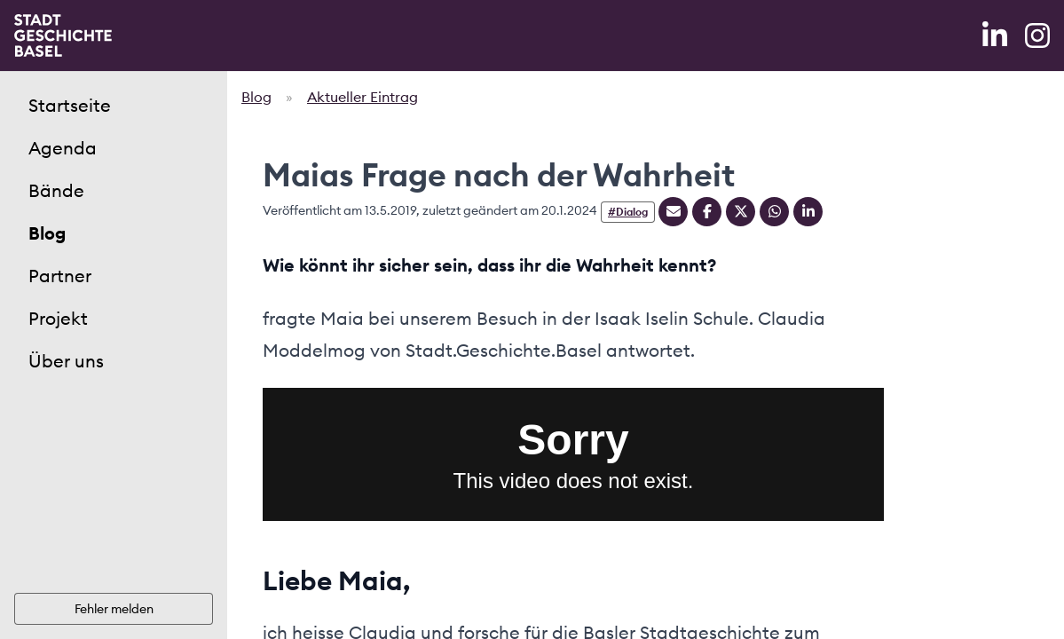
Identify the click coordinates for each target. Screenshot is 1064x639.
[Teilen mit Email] (673, 211)
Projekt (58, 318)
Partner (59, 275)
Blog (47, 233)
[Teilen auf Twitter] (740, 211)
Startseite (69, 105)
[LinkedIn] (996, 35)
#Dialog (628, 211)
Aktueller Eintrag (362, 97)
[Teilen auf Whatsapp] (774, 211)
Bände (56, 190)
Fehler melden (114, 609)
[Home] (63, 35)
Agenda (62, 148)
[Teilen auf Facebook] (706, 211)
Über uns (66, 361)
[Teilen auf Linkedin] (808, 211)
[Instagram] (1037, 35)
